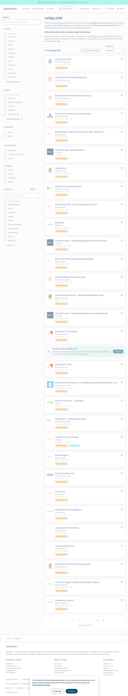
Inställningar (57, 691)
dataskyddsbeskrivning (41, 685)
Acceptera (71, 691)
